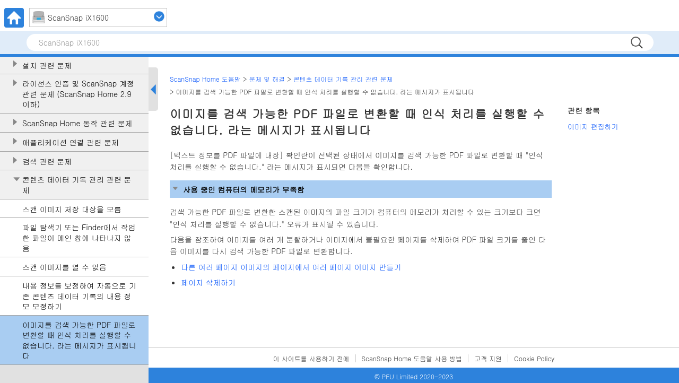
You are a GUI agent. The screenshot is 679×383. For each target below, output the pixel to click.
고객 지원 (488, 358)
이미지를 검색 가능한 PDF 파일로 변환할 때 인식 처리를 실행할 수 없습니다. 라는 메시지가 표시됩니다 (79, 340)
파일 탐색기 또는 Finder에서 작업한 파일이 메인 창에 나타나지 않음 (79, 237)
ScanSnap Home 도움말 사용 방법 (412, 358)
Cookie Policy (534, 358)
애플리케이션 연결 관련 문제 (70, 142)
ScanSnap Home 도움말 (205, 78)
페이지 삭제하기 (208, 282)
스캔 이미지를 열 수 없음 (64, 267)
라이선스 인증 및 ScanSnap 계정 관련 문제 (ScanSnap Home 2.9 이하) (78, 94)
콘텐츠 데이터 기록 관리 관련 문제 (76, 185)
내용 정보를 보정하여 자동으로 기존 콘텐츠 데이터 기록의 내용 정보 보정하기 (79, 296)
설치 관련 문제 (47, 65)
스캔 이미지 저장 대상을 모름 (71, 209)
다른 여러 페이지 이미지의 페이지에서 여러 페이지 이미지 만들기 (291, 267)
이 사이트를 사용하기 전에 (311, 358)
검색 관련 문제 (47, 161)
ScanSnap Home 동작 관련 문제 (77, 123)
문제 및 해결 (267, 78)
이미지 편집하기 (593, 126)
